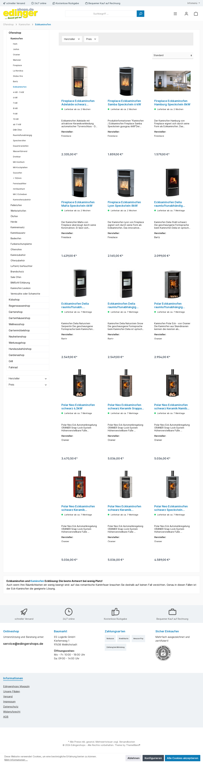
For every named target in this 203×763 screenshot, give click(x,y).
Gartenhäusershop (19, 318)
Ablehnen (134, 758)
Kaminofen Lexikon (21, 288)
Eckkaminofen (19, 87)
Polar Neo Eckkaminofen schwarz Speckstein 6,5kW (171, 514)
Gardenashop (16, 355)
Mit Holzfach (19, 162)
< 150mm (17, 178)
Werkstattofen (18, 210)
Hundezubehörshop (20, 348)
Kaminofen (17, 38)
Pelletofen (16, 205)
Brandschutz (17, 271)
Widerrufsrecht (11, 711)
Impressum (9, 701)
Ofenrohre (16, 249)
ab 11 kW (17, 124)
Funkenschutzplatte (21, 244)
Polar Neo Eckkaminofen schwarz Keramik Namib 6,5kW (171, 411)
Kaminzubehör (18, 255)
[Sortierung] (172, 55)
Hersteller (28, 378)
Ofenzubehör (18, 260)
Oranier (16, 54)
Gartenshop (16, 311)
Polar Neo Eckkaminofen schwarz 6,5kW (78, 411)
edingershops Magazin (16, 686)
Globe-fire (18, 76)
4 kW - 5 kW (18, 92)
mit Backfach (19, 189)
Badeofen (16, 238)
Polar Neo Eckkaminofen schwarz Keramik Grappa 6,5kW (125, 411)
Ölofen (14, 216)
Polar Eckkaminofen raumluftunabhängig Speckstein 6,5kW (168, 308)
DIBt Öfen (17, 130)
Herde (14, 221)
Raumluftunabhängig (22, 135)
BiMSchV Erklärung (20, 282)
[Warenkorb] (196, 13)
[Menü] (175, 13)
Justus (16, 49)
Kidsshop (14, 299)
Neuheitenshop (17, 336)
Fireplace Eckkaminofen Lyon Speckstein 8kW (124, 205)
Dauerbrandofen (20, 146)
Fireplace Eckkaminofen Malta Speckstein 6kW (78, 205)
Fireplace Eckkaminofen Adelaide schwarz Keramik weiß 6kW (78, 102)
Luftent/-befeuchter (21, 266)
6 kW (15, 97)
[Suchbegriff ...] (101, 13)
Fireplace (17, 65)
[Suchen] (140, 13)
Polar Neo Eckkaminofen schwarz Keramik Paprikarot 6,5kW (78, 514)
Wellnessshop (16, 324)
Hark (15, 44)
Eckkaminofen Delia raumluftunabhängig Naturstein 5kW (122, 308)
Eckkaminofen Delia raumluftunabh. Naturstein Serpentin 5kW (79, 308)
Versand (8, 696)
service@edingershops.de (23, 644)
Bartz (15, 81)
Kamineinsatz (18, 227)
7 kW (15, 103)
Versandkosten (127, 741)
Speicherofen (19, 140)
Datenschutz (10, 706)
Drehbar (17, 156)
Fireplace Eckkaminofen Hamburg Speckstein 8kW (172, 102)
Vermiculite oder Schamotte (25, 293)
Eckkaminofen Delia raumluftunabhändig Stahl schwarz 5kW (168, 205)
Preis (28, 384)
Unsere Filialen (11, 691)
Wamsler (17, 60)
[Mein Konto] (186, 13)
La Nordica (18, 71)
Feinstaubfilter (19, 183)
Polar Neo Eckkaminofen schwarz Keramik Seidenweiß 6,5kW (124, 514)
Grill (11, 361)
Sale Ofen (16, 277)
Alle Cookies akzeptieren (182, 758)
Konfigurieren (153, 758)
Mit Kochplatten (20, 167)
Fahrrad (13, 367)
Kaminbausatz (18, 232)
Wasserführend (20, 151)
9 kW (15, 113)
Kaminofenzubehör (22, 199)
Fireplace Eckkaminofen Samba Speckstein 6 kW (124, 102)
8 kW (15, 108)
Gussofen (17, 173)
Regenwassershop (19, 305)
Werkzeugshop (17, 342)
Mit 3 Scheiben (20, 194)
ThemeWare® (133, 745)
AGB (5, 716)
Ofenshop (15, 32)
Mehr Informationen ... (16, 759)
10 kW (16, 119)
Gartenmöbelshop (19, 330)
